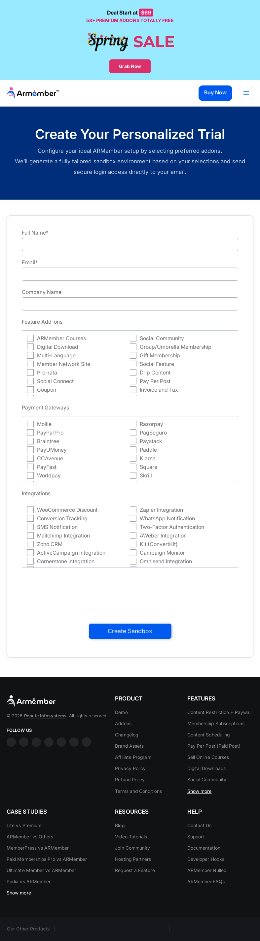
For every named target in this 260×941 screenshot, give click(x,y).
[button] (214, 93)
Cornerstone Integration (65, 561)
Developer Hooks (205, 875)
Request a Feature (135, 887)
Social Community (162, 338)
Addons (123, 731)
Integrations (36, 493)
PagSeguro (153, 432)
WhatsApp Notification (167, 518)
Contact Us (199, 841)
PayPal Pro (50, 432)
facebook (11, 765)
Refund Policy (130, 787)
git (86, 765)
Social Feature (157, 364)
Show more (199, 806)
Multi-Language (56, 355)
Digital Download (57, 346)
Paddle (148, 449)
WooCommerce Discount (67, 509)
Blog (119, 841)
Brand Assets (129, 754)
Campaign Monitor (162, 552)
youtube (49, 765)
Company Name (41, 292)
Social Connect (55, 381)
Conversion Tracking (62, 518)
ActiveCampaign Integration (71, 552)
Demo (121, 720)
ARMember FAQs (206, 898)
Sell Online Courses (208, 773)
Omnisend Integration (166, 561)
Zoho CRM (49, 544)
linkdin (36, 765)
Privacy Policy (130, 776)
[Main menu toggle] (246, 93)
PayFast (46, 467)
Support (195, 853)
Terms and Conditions (138, 798)
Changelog (126, 742)
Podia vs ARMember (29, 898)
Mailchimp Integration (63, 535)
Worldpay (49, 475)
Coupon (46, 389)
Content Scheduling (208, 750)
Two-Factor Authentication (172, 527)
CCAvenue (50, 458)
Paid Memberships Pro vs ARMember (47, 875)
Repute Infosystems (45, 739)
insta (23, 765)
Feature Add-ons (42, 321)
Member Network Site (63, 364)
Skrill (146, 475)
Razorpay (151, 424)
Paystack (151, 441)
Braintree (48, 441)
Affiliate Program (133, 765)
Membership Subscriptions (215, 739)
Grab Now (130, 66)
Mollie (44, 424)
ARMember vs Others (30, 853)
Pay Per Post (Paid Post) (214, 761)
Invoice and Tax (159, 389)
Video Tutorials (131, 853)
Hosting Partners (133, 875)
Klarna (148, 458)
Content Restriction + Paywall (219, 728)
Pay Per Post (155, 381)
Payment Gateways (45, 407)
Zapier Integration (161, 509)
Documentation (203, 864)
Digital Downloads (206, 784)
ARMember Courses (61, 338)
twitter (61, 765)
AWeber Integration (163, 535)
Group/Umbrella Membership (175, 346)
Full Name (35, 232)
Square (148, 467)
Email (30, 262)
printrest (74, 765)
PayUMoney (52, 449)
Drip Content (155, 372)
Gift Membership (160, 355)
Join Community (132, 864)
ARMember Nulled (206, 887)
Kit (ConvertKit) (159, 544)
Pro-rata (47, 372)
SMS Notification (57, 527)
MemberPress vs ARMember (38, 864)
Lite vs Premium (24, 841)
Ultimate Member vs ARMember (41, 887)
